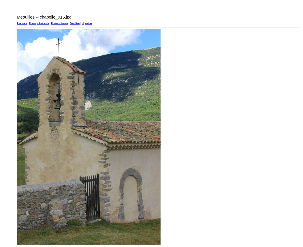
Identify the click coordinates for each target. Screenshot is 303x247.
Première (22, 23)
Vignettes (87, 23)
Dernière (75, 23)
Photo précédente (39, 23)
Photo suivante (59, 23)
